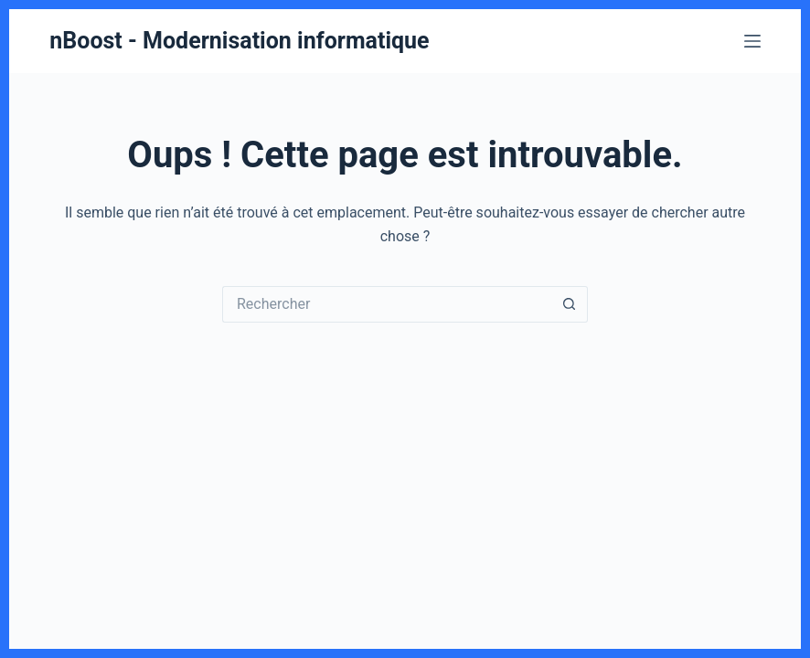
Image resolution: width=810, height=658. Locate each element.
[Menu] (752, 41)
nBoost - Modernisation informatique (239, 40)
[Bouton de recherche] (569, 304)
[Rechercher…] (386, 304)
